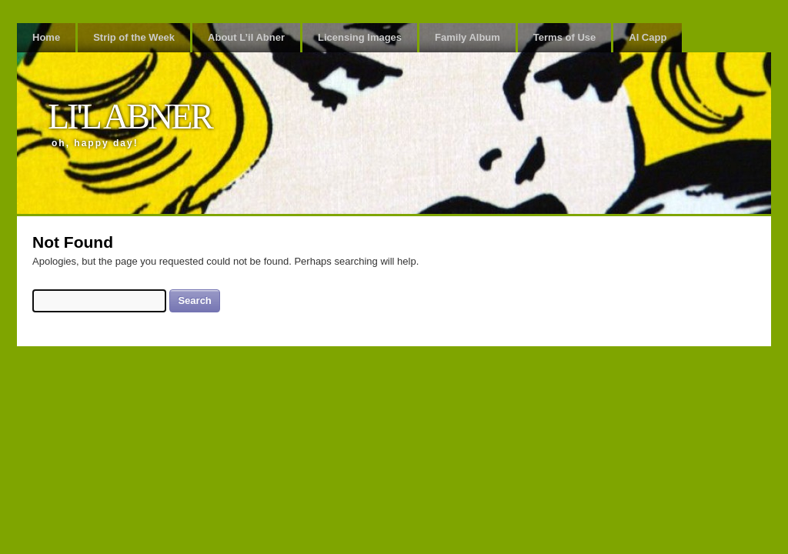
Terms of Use (564, 37)
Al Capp (647, 37)
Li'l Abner (130, 116)
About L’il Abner (246, 37)
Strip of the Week (134, 37)
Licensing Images (360, 37)
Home (46, 37)
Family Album (467, 37)
